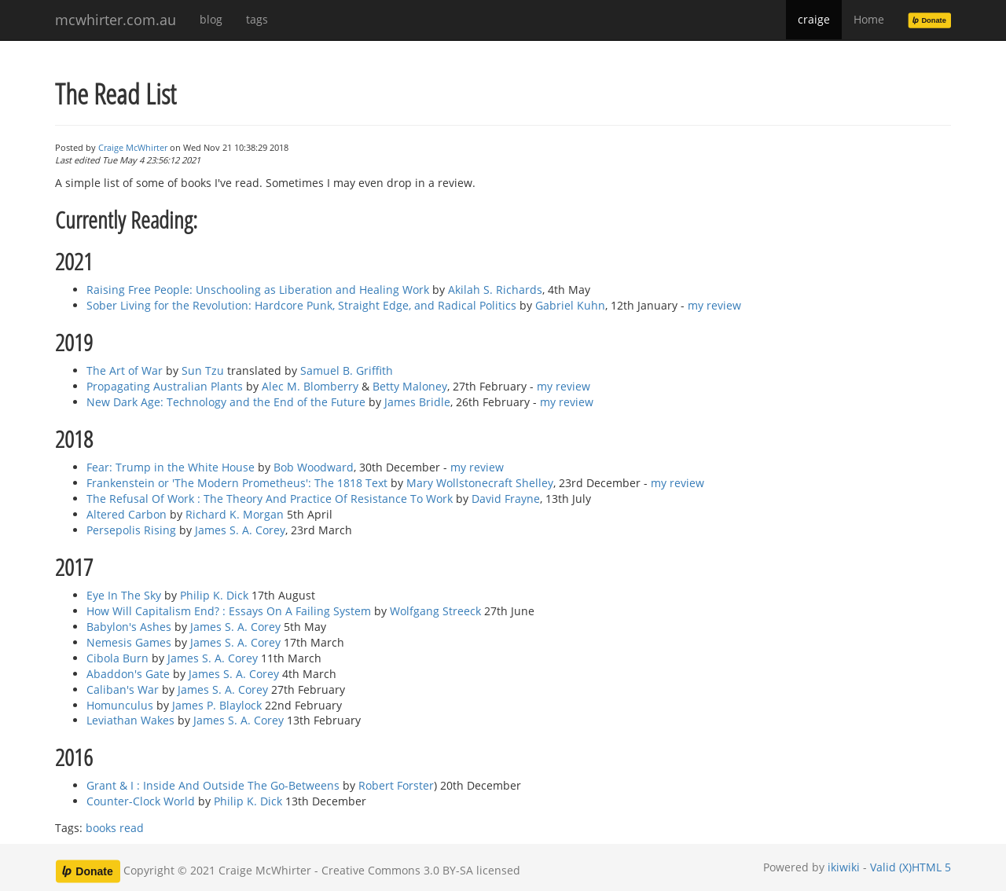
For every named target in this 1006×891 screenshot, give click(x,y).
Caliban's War (122, 689)
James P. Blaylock (217, 705)
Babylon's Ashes (128, 626)
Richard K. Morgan (234, 514)
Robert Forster (396, 785)
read (131, 827)
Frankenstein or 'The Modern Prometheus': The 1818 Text (236, 482)
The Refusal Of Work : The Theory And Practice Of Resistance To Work (269, 498)
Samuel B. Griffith (346, 370)
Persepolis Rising (131, 529)
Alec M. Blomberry (310, 386)
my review (714, 305)
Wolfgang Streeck (435, 610)
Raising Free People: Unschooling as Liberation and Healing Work (257, 289)
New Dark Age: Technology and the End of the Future (225, 401)
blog (211, 19)
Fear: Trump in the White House (170, 467)
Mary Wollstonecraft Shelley (479, 482)
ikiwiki (844, 867)
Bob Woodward (314, 467)
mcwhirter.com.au (115, 19)
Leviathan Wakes (130, 720)
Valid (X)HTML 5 (910, 867)
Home (869, 19)
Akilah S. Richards (495, 289)
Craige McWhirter (132, 147)
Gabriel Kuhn (570, 305)
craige (814, 19)
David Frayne (506, 498)
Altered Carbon (126, 514)
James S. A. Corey (240, 529)
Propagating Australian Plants (164, 386)
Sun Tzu (203, 370)
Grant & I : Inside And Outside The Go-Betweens (213, 785)
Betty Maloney (410, 386)
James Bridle (417, 401)
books (101, 827)
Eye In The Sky (123, 595)
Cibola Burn (117, 658)
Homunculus (119, 705)
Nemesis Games (128, 642)
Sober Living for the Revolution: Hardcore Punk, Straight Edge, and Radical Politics (301, 305)
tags (257, 19)
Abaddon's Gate (128, 673)
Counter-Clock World (140, 801)
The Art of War (124, 370)
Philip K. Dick (214, 595)
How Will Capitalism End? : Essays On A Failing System (228, 610)
